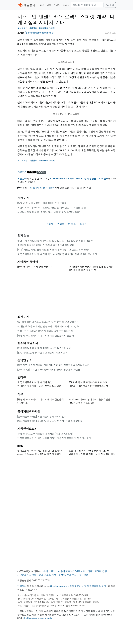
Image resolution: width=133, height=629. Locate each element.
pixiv (20, 445)
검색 (110, 5)
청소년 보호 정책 (47, 574)
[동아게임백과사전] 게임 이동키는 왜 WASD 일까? (42, 416)
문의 (53, 571)
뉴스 (42, 5)
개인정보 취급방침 (26, 574)
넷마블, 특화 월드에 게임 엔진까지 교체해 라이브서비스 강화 (48, 326)
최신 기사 (23, 316)
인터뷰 (21, 377)
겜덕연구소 (24, 360)
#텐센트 (33, 28)
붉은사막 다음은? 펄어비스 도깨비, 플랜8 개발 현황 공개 (45, 245)
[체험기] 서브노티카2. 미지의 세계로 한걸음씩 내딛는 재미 (46, 335)
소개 (45, 571)
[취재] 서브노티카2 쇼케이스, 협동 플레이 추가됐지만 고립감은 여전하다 (53, 249)
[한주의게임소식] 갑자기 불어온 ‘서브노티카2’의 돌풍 (44, 348)
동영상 (66, 5)
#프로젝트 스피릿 (47, 28)
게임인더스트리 (27, 428)
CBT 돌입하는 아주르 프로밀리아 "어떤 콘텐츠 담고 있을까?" (47, 321)
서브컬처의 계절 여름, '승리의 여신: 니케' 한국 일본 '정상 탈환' (48, 212)
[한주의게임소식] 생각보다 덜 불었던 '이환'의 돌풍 (42, 352)
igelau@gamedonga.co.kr (40, 32)
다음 (83, 224)
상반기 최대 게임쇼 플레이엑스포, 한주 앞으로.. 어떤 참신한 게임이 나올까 (55, 240)
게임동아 (22, 178)
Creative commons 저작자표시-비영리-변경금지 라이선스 (79, 178)
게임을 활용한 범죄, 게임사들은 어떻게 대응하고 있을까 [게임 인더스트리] (54, 438)
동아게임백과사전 (28, 411)
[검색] (87, 5)
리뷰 (49, 5)
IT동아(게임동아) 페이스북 (41, 187)
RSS (86, 574)
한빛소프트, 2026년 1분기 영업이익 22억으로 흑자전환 (45, 331)
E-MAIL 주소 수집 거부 (70, 574)
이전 (49, 224)
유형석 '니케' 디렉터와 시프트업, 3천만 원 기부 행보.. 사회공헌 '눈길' (51, 207)
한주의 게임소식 (27, 343)
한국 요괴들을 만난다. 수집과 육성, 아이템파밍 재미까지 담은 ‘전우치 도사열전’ (57, 254)
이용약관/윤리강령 (97, 571)
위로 (60, 224)
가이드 (56, 5)
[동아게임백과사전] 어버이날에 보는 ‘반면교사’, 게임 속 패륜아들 (50, 421)
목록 (72, 224)
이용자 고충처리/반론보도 (71, 571)
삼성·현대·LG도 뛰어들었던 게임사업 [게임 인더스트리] (45, 433)
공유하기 (22, 171)
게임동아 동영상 (27, 261)
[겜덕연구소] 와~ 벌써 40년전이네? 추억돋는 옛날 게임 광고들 (48, 369)
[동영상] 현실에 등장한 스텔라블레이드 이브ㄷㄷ (41, 203)
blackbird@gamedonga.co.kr (37, 618)
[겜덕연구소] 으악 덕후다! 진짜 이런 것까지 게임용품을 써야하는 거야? (53, 365)
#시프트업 (22, 28)
